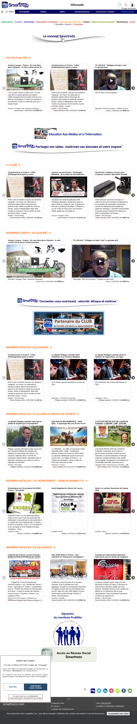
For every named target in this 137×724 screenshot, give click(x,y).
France (108, 110)
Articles (43, 12)
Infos (103, 703)
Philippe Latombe (61, 400)
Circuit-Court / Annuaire (105, 12)
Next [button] (133, 88)
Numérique (122, 22)
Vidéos (62, 12)
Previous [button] (4, 88)
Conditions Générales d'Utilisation (110, 706)
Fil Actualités (24, 12)
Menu (11, 12)
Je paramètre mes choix (118, 714)
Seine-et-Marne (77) (59, 467)
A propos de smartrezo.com (62, 709)
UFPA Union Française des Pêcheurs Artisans (23, 600)
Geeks (86, 22)
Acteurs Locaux (127, 12)
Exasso (20, 533)
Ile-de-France (18, 110)
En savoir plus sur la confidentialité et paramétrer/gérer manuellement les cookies (25, 697)
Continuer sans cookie (35, 687)
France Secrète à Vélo (61, 110)
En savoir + (55, 706)
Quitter (13, 687)
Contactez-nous (57, 703)
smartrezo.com (13, 704)
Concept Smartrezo (82, 12)
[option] (25, 87)
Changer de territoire (128, 8)
